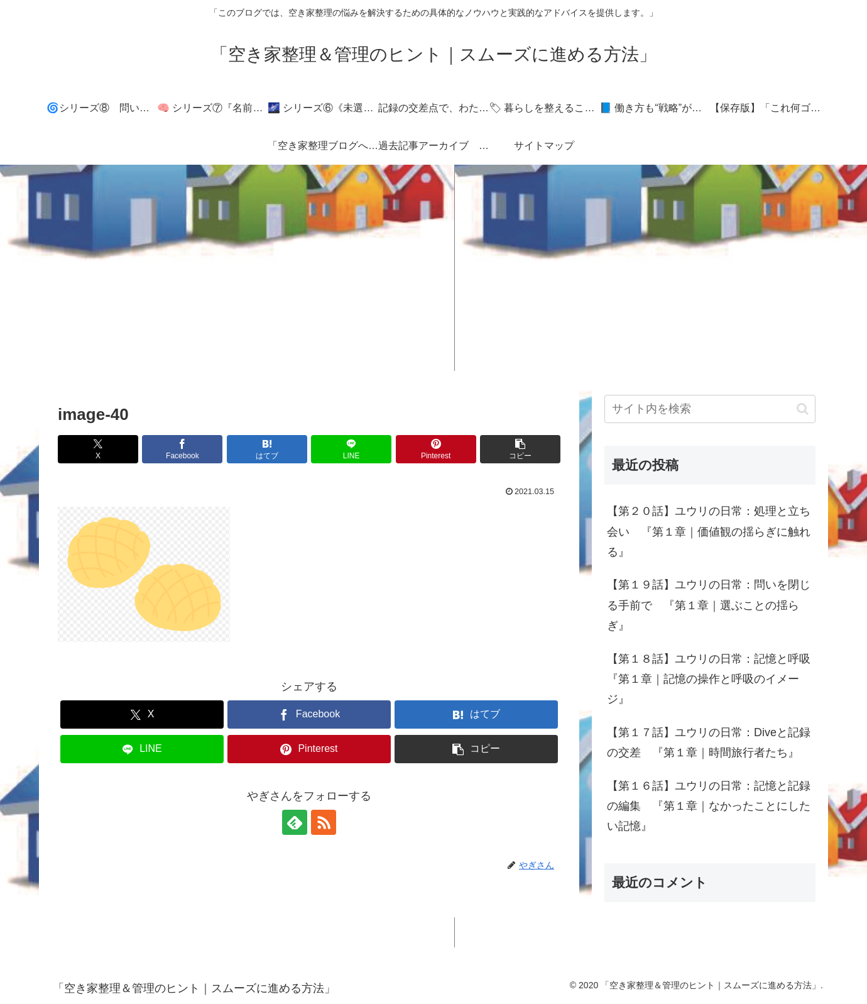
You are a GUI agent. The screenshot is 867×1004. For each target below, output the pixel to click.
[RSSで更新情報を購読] (323, 822)
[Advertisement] (433, 268)
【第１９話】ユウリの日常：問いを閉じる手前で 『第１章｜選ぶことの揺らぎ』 (708, 605)
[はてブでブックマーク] (267, 449)
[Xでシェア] (98, 449)
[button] (520, 449)
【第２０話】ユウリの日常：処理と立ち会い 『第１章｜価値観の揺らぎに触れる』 (708, 531)
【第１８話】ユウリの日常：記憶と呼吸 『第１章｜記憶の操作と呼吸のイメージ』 (711, 679)
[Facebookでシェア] (182, 449)
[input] (709, 409)
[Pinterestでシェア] (436, 449)
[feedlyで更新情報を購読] (294, 822)
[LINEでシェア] (351, 449)
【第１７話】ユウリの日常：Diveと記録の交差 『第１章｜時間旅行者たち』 (708, 742)
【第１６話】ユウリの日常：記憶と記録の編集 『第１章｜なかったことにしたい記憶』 (708, 806)
